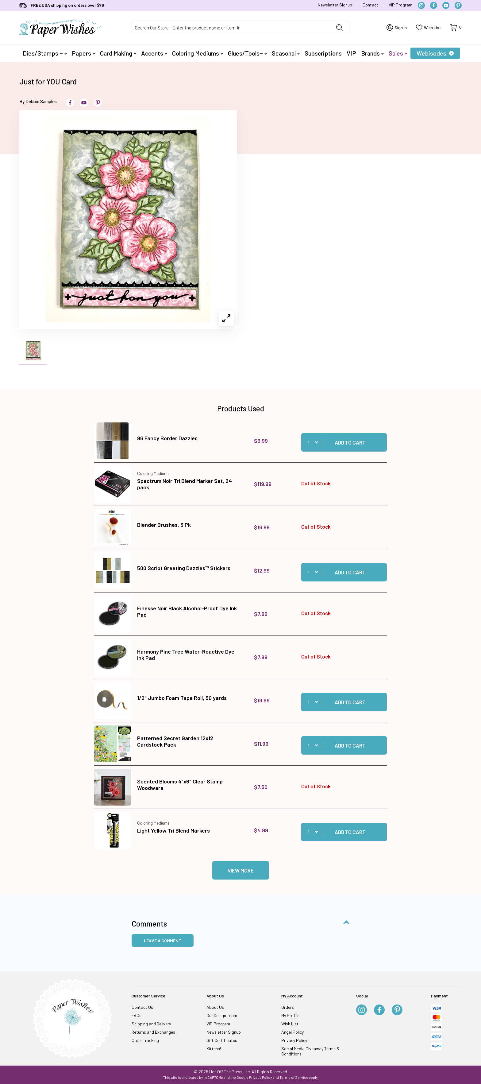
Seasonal (286, 53)
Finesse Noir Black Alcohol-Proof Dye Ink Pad (187, 611)
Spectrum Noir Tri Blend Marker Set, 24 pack (184, 484)
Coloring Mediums (197, 53)
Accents (154, 53)
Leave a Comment (162, 940)
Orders (287, 1007)
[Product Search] (231, 27)
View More (241, 870)
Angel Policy (292, 1032)
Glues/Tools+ (247, 53)
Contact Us (142, 1007)
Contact (370, 4)
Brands (372, 53)
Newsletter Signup (335, 4)
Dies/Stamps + (45, 53)
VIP (351, 53)
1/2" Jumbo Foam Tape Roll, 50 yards (182, 697)
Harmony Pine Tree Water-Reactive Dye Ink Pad (185, 655)
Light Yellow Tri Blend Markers (173, 830)
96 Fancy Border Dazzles (167, 438)
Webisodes (435, 53)
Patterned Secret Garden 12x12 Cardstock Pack (175, 741)
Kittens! (213, 1048)
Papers (83, 53)
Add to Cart (350, 442)
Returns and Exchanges (153, 1032)
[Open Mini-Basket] (456, 27)
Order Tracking (145, 1040)
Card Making (118, 53)
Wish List (289, 1023)
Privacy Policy (294, 1040)
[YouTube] (445, 5)
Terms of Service (293, 1077)
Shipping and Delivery (151, 1023)
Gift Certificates (221, 1040)
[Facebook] (433, 5)
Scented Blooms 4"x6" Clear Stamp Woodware (180, 784)
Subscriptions (323, 53)
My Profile (290, 1015)
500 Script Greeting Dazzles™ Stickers (183, 568)
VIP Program (400, 4)
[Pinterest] (458, 5)
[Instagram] (421, 5)
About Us (215, 1007)
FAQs (136, 1015)
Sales (398, 53)
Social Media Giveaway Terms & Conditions (310, 1051)
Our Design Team (221, 1015)
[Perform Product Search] (339, 27)
